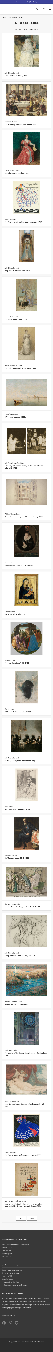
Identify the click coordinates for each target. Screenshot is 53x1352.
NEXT (32, 1218)
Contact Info (6, 1250)
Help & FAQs (7, 1247)
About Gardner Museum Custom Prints (15, 1244)
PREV (21, 1218)
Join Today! (33, 2)
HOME (4, 18)
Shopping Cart (7, 1253)
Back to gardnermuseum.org (12, 1270)
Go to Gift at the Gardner (11, 1273)
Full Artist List (6, 1256)
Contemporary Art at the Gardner (15, 1285)
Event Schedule (7, 1279)
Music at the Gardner (11, 1282)
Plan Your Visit (7, 1276)
